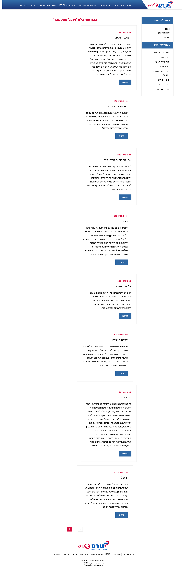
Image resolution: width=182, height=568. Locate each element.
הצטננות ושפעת (119, 37)
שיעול (122, 477)
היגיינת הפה (161, 66)
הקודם (77, 529)
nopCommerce (95, 565)
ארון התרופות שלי (159, 52)
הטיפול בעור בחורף (114, 106)
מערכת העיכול (159, 89)
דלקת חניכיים (117, 340)
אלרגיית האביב (120, 286)
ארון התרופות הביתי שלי (115, 160)
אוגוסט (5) (162, 37)
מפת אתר (55, 554)
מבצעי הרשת (125, 554)
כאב (165, 80)
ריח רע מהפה (121, 397)
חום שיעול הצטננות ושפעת (158, 73)
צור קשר (64, 554)
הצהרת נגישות (95, 554)
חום (123, 221)
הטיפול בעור (160, 62)
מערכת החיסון (161, 84)
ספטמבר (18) (161, 33)
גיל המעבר (162, 57)
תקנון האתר (82, 554)
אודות (72, 554)
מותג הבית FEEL (110, 554)
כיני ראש (158, 80)
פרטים (123, 82)
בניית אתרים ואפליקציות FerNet (91, 563)
